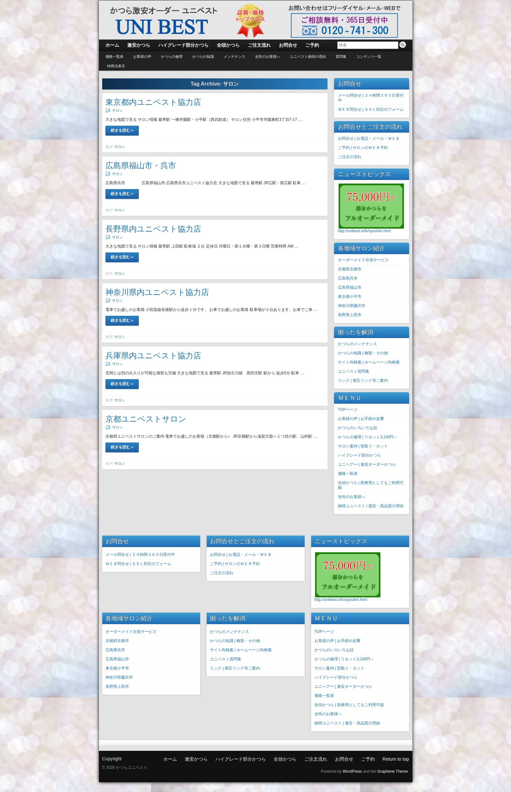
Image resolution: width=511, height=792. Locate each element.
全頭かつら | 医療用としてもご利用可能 (349, 705)
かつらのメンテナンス (357, 344)
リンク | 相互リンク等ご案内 (363, 380)
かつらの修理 (172, 56)
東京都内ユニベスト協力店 (153, 102)
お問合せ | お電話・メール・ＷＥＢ (369, 138)
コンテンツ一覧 (368, 56)
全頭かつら (285, 759)
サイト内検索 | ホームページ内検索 (369, 362)
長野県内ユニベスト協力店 (153, 229)
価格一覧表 (114, 56)
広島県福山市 (349, 287)
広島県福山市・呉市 (140, 165)
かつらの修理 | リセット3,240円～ (368, 437)
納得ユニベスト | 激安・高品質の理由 (371, 506)
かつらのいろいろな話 (357, 428)
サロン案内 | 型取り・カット (363, 446)
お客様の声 (142, 56)
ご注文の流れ (349, 156)
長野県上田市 (349, 315)
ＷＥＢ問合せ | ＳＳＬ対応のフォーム (371, 109)
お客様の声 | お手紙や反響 (361, 418)
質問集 (341, 56)
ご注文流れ (315, 759)
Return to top (396, 759)
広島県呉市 (348, 278)
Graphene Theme (392, 771)
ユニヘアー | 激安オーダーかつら (367, 464)
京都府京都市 (349, 269)
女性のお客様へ (267, 56)
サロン (117, 110)
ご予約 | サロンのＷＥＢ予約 (363, 147)
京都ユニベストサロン (145, 419)
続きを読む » (122, 130)
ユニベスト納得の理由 (308, 56)
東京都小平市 (349, 296)
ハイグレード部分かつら (359, 455)
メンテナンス (234, 56)
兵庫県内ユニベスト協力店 (153, 355)
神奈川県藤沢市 (351, 305)
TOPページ (348, 409)
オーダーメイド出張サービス (363, 260)
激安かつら (196, 759)
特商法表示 (116, 66)
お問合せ (344, 759)
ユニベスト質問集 (353, 371)
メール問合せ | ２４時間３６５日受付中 (140, 554)
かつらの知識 (203, 56)
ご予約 (368, 759)
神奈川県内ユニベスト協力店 (157, 292)
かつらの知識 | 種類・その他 (363, 353)
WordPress (352, 771)
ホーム (170, 759)
